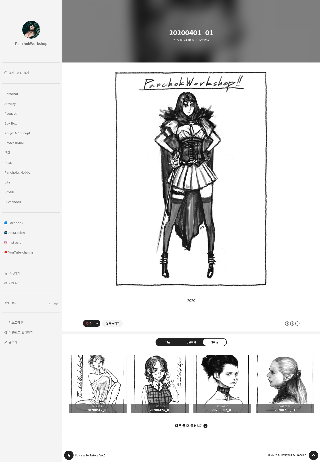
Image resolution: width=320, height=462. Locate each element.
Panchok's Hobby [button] (17, 172)
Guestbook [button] (12, 202)
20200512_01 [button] (98, 384)
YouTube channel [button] (19, 252)
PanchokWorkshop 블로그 (69, 455)
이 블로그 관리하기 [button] (20, 332)
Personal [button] (11, 94)
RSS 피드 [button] (14, 283)
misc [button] (8, 162)
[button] (31, 273)
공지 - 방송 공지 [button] (18, 73)
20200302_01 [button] (222, 384)
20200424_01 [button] (160, 384)
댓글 (167, 342)
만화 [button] (7, 153)
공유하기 (191, 342)
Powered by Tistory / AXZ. (90, 455)
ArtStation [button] (14, 233)
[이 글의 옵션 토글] (96, 323)
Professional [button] (14, 143)
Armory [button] (10, 104)
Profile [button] (9, 192)
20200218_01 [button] (285, 384)
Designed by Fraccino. (294, 455)
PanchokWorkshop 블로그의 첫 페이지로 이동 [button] (31, 31)
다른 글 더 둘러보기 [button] (189, 426)
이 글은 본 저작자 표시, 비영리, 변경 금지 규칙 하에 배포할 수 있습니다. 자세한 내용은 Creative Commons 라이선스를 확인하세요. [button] (292, 323)
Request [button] (10, 113)
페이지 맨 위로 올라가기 (313, 455)
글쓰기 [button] (12, 342)
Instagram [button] (14, 242)
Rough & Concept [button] (17, 133)
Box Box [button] (10, 123)
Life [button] (7, 182)
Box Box (204, 40)
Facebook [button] (13, 223)
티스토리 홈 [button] (16, 322)
